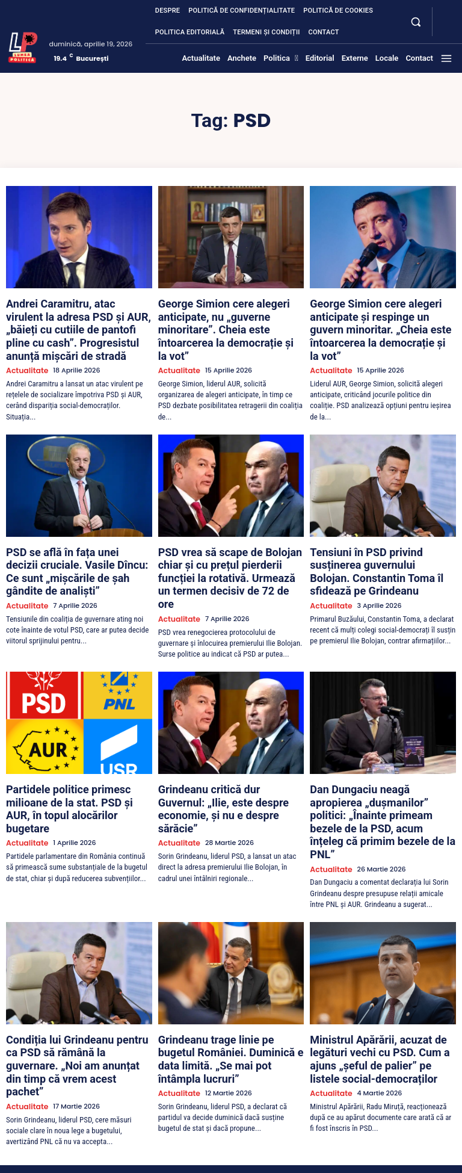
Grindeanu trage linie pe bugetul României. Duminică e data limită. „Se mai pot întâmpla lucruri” (229, 959)
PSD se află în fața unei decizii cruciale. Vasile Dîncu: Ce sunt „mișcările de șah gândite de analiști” (76, 535)
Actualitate (24, 346)
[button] (415, 21)
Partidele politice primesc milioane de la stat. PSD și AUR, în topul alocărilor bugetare (77, 747)
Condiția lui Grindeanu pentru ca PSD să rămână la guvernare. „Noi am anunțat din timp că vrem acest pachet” (76, 963)
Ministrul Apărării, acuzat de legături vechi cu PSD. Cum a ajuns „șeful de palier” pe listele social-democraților (379, 959)
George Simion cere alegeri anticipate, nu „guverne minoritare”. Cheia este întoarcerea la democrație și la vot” (230, 312)
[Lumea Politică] (23, 46)
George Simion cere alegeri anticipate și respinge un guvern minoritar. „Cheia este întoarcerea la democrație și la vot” (381, 317)
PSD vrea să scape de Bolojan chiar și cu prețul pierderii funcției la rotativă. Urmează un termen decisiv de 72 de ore (229, 540)
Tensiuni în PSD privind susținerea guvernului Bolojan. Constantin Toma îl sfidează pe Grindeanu (383, 535)
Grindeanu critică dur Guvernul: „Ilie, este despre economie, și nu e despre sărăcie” (228, 747)
